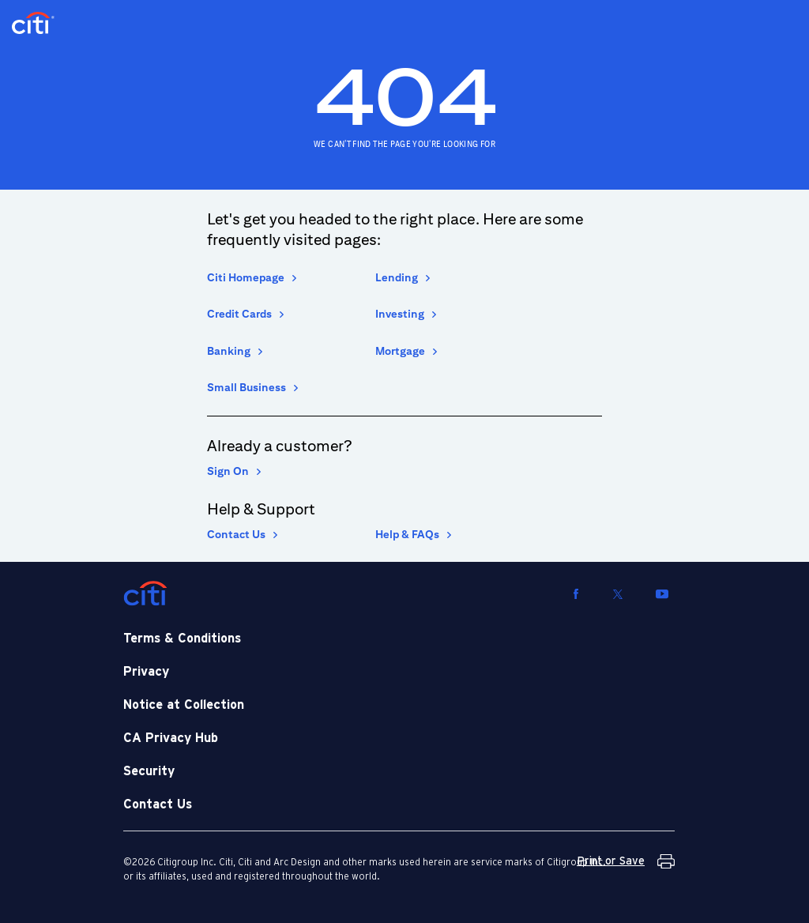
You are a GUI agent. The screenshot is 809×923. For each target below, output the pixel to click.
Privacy (146, 671)
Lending (396, 277)
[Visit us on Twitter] (618, 593)
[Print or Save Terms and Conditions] (626, 861)
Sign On (228, 471)
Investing (399, 313)
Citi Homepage (245, 277)
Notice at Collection (183, 705)
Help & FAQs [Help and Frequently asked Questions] (407, 534)
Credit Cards (239, 313)
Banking (228, 351)
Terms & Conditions (182, 638)
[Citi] (145, 593)
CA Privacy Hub (170, 738)
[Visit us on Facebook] (576, 593)
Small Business (246, 387)
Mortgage (400, 351)
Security (149, 771)
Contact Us (236, 534)
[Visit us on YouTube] (662, 593)
